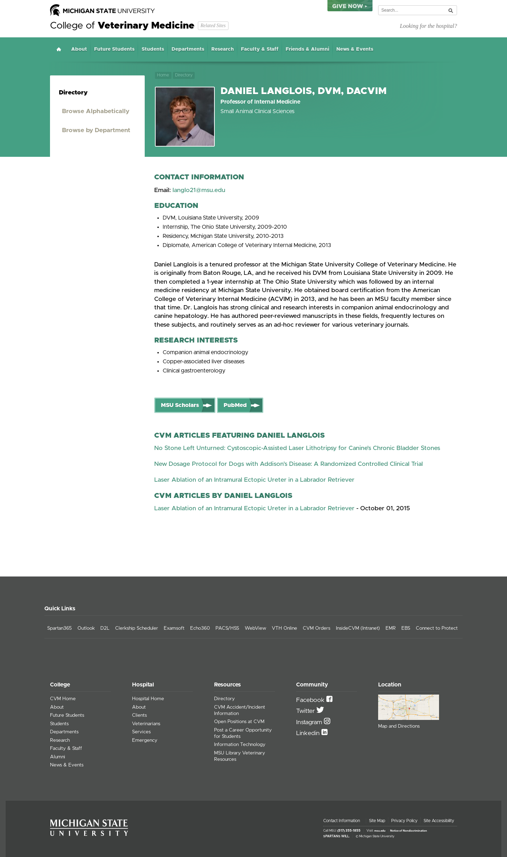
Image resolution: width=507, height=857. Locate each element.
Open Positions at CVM (239, 721)
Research (222, 49)
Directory (184, 75)
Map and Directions (399, 726)
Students (153, 49)
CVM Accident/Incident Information (239, 710)
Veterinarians (146, 723)
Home (59, 49)
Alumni (57, 756)
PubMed (235, 405)
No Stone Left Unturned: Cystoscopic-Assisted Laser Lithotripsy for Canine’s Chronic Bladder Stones (297, 448)
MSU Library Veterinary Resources (239, 756)
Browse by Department (96, 130)
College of (122, 26)
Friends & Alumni (307, 49)
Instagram (310, 722)
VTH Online (284, 628)
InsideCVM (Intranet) (358, 628)
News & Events (354, 49)
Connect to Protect (437, 628)
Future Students (114, 49)
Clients (139, 715)
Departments (187, 49)
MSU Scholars (180, 405)
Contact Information (341, 821)
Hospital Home (148, 698)
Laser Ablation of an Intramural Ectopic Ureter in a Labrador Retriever (254, 480)
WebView (255, 628)
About (79, 49)
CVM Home (63, 698)
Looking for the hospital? (428, 26)
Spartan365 (59, 628)
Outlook (86, 628)
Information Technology (239, 744)
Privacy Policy (404, 821)
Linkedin (308, 733)
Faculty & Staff (259, 49)
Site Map (377, 821)
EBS (405, 628)
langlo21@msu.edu (199, 190)
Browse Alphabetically (95, 111)
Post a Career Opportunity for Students (243, 733)
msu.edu (380, 831)
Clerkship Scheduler (136, 628)
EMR (391, 628)
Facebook (311, 700)
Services (141, 731)
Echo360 (200, 628)
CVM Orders (316, 628)
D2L (104, 628)
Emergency (144, 740)
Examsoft (174, 628)
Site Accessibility (439, 821)
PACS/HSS (227, 628)
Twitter (306, 711)
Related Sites (212, 25)
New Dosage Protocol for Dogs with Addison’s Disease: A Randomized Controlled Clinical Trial (288, 464)
